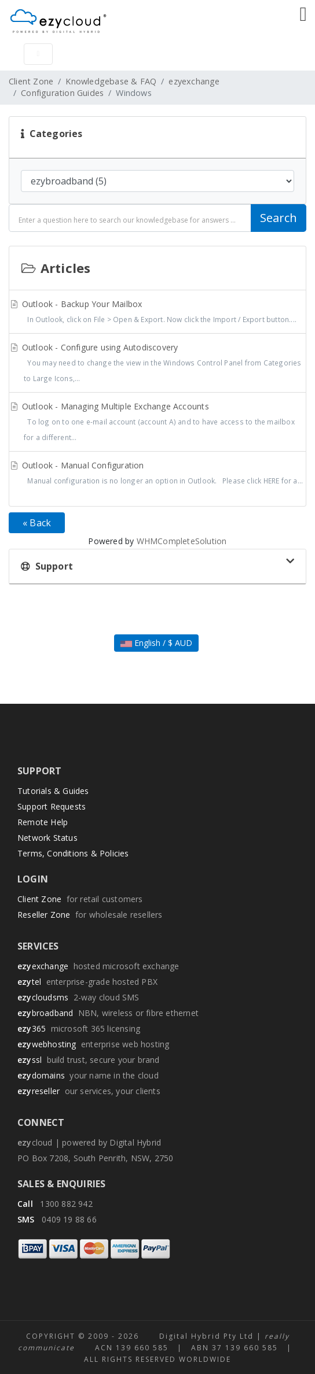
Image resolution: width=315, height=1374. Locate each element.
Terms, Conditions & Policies (73, 853)
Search (278, 218)
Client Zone (31, 81)
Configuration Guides (62, 92)
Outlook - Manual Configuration (157, 474)
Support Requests (51, 806)
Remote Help (42, 822)
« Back (37, 522)
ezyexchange (194, 81)
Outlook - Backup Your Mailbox (157, 312)
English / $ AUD (156, 642)
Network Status (47, 837)
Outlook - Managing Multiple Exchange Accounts (157, 423)
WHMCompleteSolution (182, 540)
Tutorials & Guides (53, 790)
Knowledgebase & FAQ (110, 81)
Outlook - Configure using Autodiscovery (157, 364)
